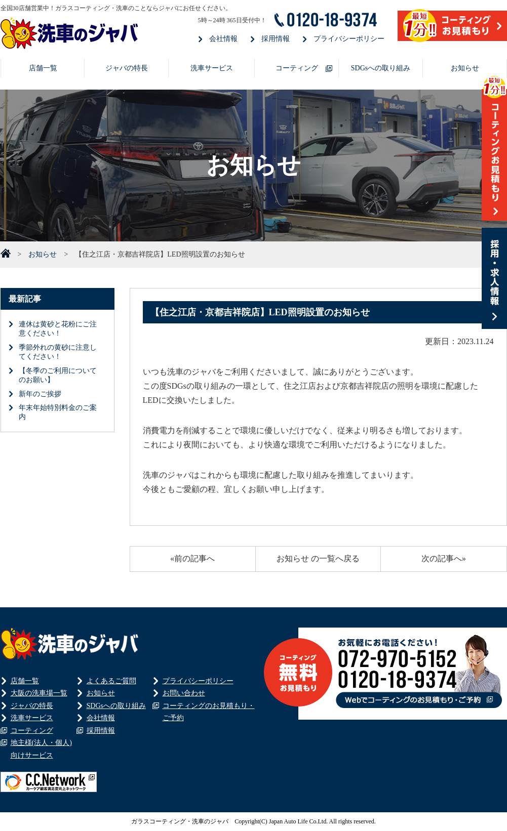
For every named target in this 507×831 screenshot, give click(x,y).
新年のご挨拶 (40, 394)
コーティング (297, 68)
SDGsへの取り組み (380, 68)
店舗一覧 (43, 68)
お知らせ (465, 68)
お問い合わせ (184, 693)
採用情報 (275, 39)
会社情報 (223, 39)
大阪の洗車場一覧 (39, 693)
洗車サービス (211, 68)
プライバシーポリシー (349, 39)
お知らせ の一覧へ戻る (318, 558)
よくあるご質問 (111, 681)
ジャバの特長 (126, 68)
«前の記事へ (192, 558)
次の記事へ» (443, 558)
